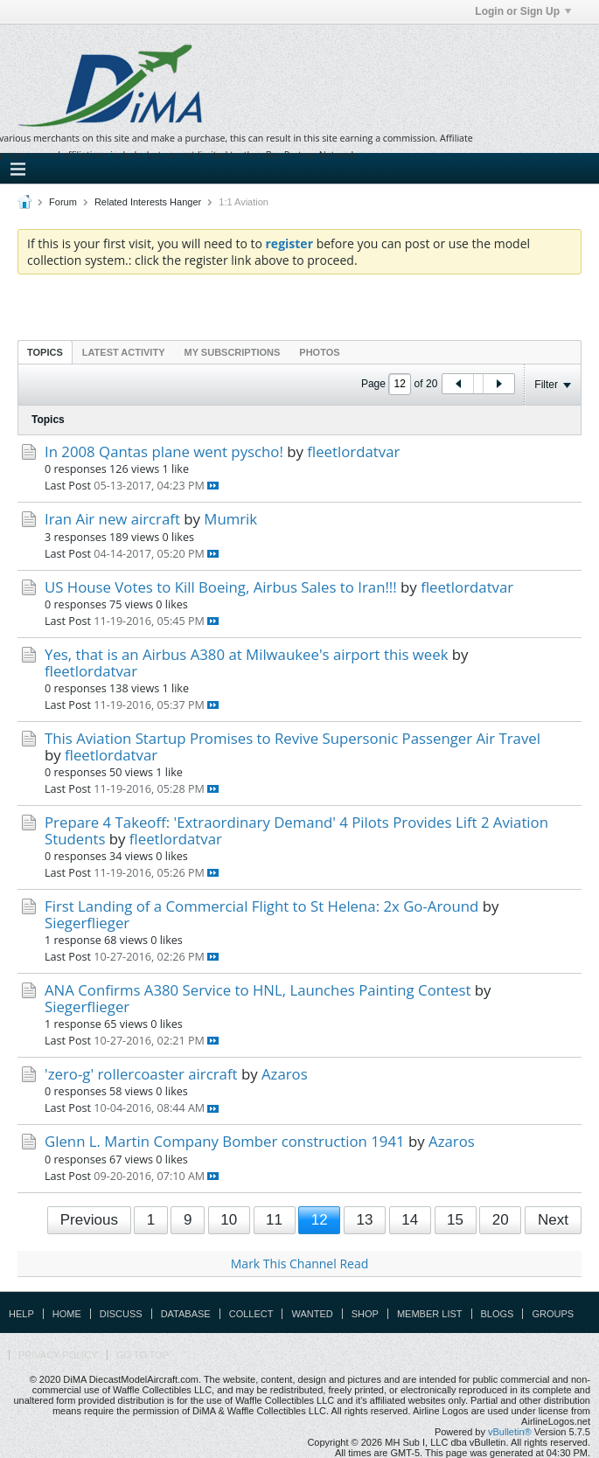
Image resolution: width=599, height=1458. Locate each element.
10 (228, 1220)
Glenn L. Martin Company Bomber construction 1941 (225, 1141)
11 (274, 1220)
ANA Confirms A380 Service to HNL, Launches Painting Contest (257, 990)
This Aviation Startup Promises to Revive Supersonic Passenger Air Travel (292, 738)
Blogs (497, 1314)
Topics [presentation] (45, 352)
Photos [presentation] (319, 352)
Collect (251, 1314)
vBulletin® (510, 1432)
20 (500, 1220)
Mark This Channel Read (299, 1263)
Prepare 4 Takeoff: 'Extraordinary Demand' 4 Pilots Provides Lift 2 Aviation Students (296, 830)
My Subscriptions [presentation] (233, 352)
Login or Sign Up (523, 11)
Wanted (311, 1314)
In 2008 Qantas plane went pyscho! (164, 451)
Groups (553, 1314)
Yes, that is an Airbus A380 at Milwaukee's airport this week (246, 654)
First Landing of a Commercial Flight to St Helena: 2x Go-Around (261, 906)
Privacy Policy (58, 1355)
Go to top (142, 1355)
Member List (430, 1314)
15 (455, 1220)
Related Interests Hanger (147, 202)
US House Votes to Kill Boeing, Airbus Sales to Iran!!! (221, 587)
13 (365, 1220)
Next (553, 1220)
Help (21, 1314)
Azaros (284, 1074)
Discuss (121, 1314)
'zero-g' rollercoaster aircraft (141, 1074)
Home (66, 1314)
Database (186, 1314)
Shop (365, 1314)
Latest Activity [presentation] (123, 352)
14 (409, 1220)
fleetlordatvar (353, 451)
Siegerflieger (87, 923)
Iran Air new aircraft (112, 519)
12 (319, 1220)
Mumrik (230, 519)
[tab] (45, 352)
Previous (89, 1220)
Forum (63, 202)
